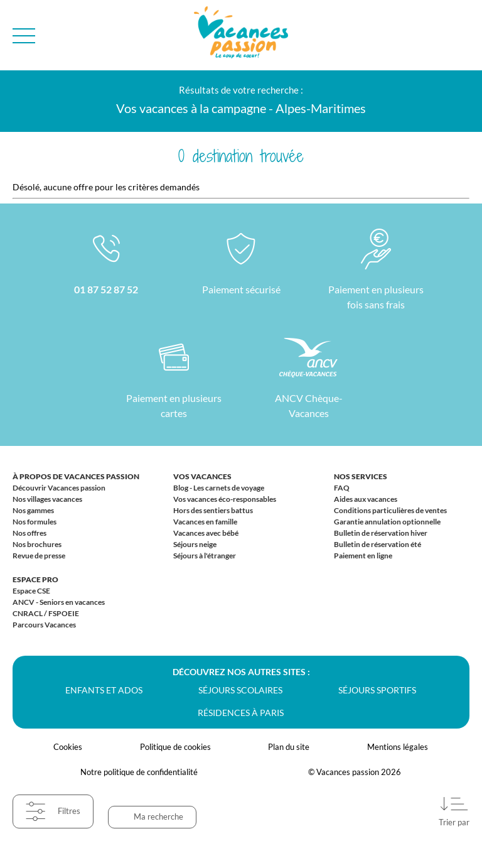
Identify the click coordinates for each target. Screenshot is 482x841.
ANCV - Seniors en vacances (59, 602)
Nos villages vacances (47, 499)
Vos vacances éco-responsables (224, 499)
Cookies (67, 747)
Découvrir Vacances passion (59, 487)
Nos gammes (33, 510)
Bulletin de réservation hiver (380, 533)
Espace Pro (35, 579)
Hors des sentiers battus (213, 510)
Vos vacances (202, 476)
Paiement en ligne (363, 555)
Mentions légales (397, 747)
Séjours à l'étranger (204, 555)
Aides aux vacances (365, 499)
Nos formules (34, 521)
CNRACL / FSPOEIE (46, 613)
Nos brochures (37, 544)
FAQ (342, 487)
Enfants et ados (103, 690)
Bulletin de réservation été (377, 544)
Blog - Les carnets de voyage (218, 487)
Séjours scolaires (240, 690)
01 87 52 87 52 (106, 289)
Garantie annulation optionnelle (387, 521)
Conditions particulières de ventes (390, 510)
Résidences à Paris (241, 712)
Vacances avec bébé (205, 533)
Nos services (360, 476)
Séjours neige (195, 544)
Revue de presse (39, 555)
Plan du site (288, 747)
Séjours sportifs (377, 690)
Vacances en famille (205, 521)
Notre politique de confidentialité (139, 772)
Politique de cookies (175, 747)
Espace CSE (31, 590)
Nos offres (29, 533)
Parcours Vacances (44, 624)
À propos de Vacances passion (76, 476)
